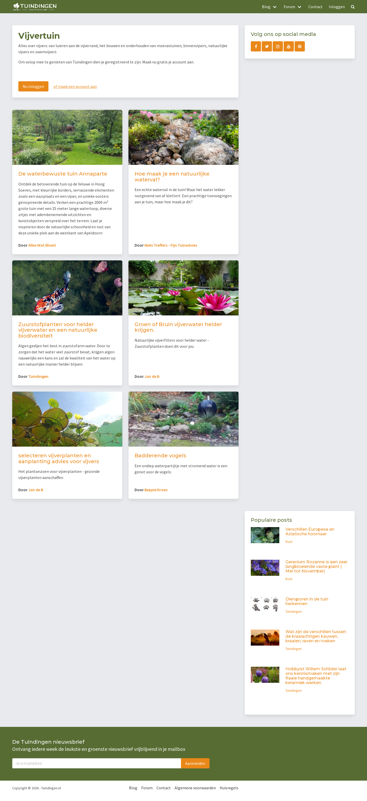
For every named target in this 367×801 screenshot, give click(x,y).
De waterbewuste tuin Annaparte (62, 174)
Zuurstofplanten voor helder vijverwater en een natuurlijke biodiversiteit (57, 330)
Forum (147, 787)
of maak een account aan (75, 86)
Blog (133, 787)
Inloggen (337, 6)
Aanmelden (195, 763)
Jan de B (152, 376)
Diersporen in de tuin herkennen (306, 601)
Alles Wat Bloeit (42, 245)
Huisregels (229, 787)
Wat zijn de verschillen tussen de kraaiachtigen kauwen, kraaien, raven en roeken (315, 636)
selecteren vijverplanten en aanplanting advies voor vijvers (58, 458)
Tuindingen (38, 376)
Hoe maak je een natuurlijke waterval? (172, 177)
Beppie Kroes (156, 489)
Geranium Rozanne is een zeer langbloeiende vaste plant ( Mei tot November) (316, 566)
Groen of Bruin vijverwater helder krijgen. (178, 327)
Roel (288, 541)
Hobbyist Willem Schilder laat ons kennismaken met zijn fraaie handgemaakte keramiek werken (315, 675)
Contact (315, 6)
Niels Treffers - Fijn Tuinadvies (171, 245)
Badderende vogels (160, 455)
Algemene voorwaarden (195, 787)
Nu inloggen (33, 86)
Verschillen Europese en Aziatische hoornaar (309, 531)
